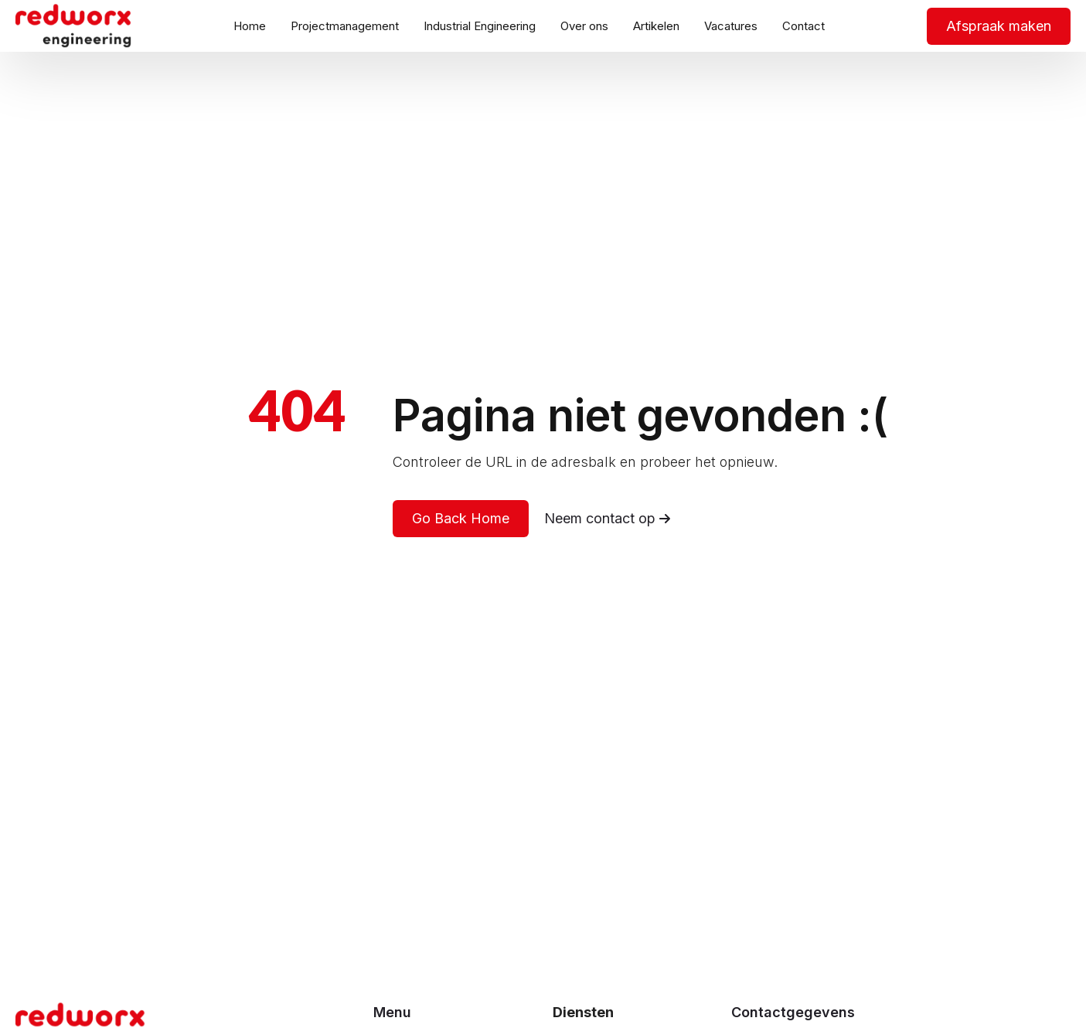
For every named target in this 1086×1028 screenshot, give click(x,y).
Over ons (584, 26)
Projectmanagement (345, 26)
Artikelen (656, 26)
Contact (803, 26)
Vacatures (730, 26)
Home (249, 26)
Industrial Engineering (480, 26)
